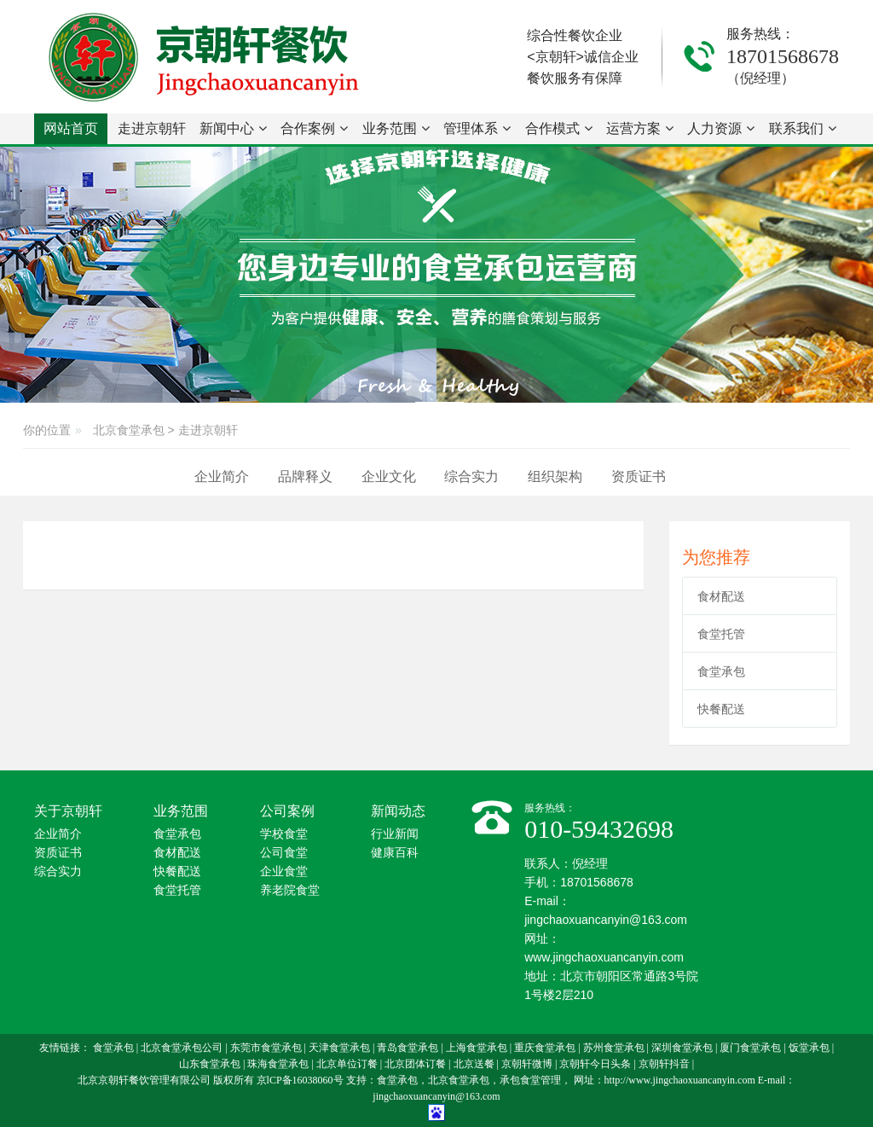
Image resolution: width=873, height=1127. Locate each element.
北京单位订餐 (347, 1064)
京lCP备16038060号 (300, 1080)
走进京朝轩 (152, 132)
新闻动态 (398, 811)
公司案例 (287, 811)
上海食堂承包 (476, 1048)
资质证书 (638, 476)
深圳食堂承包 (682, 1048)
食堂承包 (721, 671)
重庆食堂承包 (544, 1048)
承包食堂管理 (530, 1080)
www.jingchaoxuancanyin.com (604, 957)
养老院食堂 (290, 890)
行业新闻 (395, 834)
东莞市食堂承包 (266, 1048)
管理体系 (477, 128)
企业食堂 (284, 871)
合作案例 (314, 128)
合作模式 (559, 128)
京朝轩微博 (526, 1064)
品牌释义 (305, 476)
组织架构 (555, 476)
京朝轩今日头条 (595, 1064)
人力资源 (720, 128)
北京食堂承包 (129, 430)
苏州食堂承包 (614, 1048)
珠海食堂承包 (278, 1064)
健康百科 (395, 852)
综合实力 (471, 476)
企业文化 (388, 476)
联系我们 (802, 128)
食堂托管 (721, 634)
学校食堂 (284, 834)
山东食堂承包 (209, 1064)
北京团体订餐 (415, 1064)
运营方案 (640, 128)
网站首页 (70, 128)
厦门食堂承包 (750, 1048)
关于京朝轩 (68, 811)
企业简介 (221, 476)
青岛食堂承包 (407, 1048)
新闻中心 (233, 128)
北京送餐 (474, 1064)
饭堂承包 (809, 1048)
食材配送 (721, 596)
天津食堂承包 (339, 1048)
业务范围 (396, 128)
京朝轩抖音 (664, 1064)
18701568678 (782, 56)
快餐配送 (721, 709)
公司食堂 (284, 852)
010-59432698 (599, 829)
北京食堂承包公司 (182, 1048)
